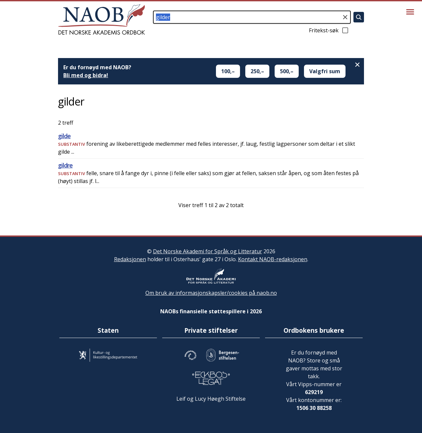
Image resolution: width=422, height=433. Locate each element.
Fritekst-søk (329, 30)
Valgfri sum (324, 71)
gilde (64, 136)
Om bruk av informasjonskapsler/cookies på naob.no (211, 292)
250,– (257, 71)
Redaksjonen (130, 259)
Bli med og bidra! (85, 75)
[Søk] (358, 17)
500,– (286, 71)
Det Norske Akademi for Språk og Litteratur (207, 251)
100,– (228, 71)
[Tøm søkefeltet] (345, 17)
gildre (65, 165)
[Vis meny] (410, 12)
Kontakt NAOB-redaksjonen (272, 259)
